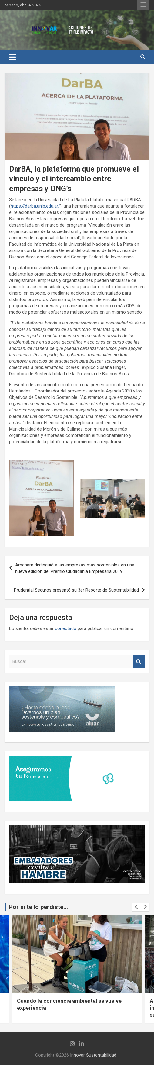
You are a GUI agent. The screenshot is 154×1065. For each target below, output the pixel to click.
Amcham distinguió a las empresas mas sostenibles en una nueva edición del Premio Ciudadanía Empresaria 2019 (74, 568)
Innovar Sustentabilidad (93, 1055)
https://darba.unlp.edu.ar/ (35, 206)
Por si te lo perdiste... (38, 907)
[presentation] (136, 907)
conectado (65, 628)
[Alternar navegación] (13, 57)
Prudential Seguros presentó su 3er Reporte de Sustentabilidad (76, 590)
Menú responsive (143, 5)
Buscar (139, 661)
